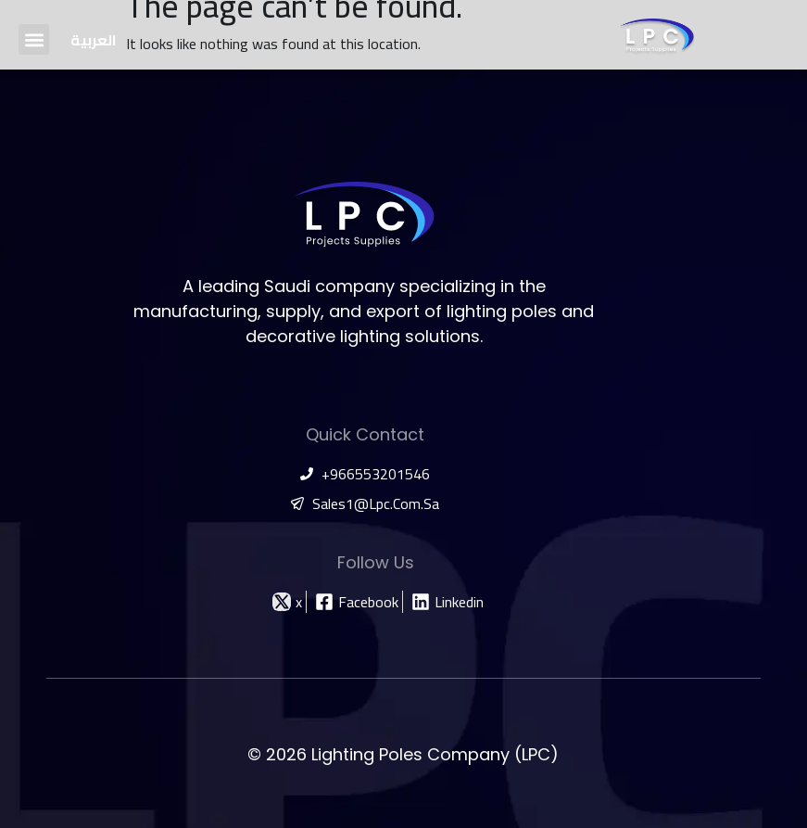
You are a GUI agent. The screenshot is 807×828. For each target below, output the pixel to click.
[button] (34, 39)
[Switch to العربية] (93, 39)
